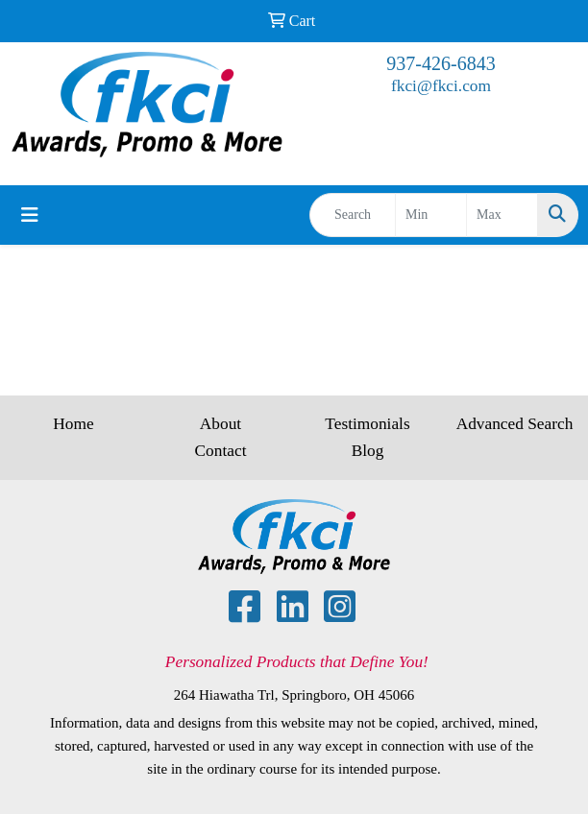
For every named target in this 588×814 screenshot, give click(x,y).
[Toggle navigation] (30, 215)
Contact (221, 451)
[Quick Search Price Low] (431, 215)
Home (73, 424)
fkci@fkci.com (441, 86)
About (220, 424)
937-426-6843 (440, 63)
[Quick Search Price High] (502, 215)
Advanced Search (515, 424)
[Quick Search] (352, 215)
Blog (368, 451)
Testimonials (367, 424)
